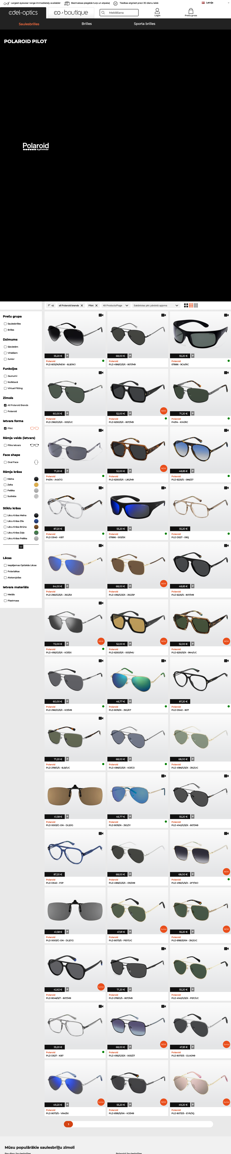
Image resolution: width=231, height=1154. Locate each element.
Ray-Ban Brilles (14, 960)
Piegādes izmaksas (89, 1072)
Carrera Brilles (124, 977)
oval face (21, 234)
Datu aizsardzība (52, 1136)
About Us (9, 1062)
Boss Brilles (123, 969)
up (225, 1136)
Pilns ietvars (21, 217)
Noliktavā (11, 154)
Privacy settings (12, 1068)
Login (157, 15)
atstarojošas (12, 349)
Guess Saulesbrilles (127, 934)
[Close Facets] (21, 77)
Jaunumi (10, 148)
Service (83, 1062)
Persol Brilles (124, 960)
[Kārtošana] (156, 77)
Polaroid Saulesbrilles (129, 925)
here (96, 1020)
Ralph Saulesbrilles (127, 938)
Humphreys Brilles (16, 969)
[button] (23, 12)
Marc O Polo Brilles (16, 964)
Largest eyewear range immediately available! (35, 3)
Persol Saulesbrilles (16, 929)
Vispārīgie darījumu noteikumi (21, 1136)
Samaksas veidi (87, 1068)
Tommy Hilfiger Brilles (129, 973)
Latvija (209, 2)
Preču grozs (191, 15)
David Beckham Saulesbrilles (133, 942)
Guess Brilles (12, 977)
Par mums (70, 1136)
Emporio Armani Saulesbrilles (23, 938)
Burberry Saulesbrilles (129, 929)
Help (156, 1062)
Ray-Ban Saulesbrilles (18, 925)
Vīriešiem (11, 124)
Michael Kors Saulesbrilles (20, 942)
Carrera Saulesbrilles (17, 934)
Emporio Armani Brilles (19, 973)
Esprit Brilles (124, 964)
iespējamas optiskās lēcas (20, 337)
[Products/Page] (116, 77)
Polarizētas (11, 343)
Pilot (21, 200)
